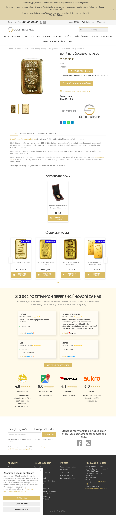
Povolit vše (21, 498)
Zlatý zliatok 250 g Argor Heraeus (45, 263)
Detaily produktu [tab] (27, 133)
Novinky (16, 36)
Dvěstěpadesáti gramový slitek (23, 139)
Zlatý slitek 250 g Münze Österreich (70, 263)
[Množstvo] (62, 71)
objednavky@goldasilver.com (96, 488)
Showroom (106, 36)
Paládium (56, 36)
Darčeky (68, 36)
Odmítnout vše (21, 509)
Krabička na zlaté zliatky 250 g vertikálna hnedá (58, 207)
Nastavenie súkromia (67, 478)
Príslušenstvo (82, 36)
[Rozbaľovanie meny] (77, 22)
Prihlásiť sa (64, 470)
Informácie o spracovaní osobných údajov (18, 490)
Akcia (6, 36)
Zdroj (22, 333)
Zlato (25, 36)
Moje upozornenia (66, 475)
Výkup (95, 36)
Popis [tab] (14, 133)
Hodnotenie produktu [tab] (47, 133)
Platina (46, 36)
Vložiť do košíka (80, 71)
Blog (70, 41)
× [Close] (113, 10)
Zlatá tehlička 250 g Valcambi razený (95, 263)
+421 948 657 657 (30, 22)
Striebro (35, 36)
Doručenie (38, 467)
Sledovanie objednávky (68, 467)
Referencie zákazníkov (54, 41)
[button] (58, 282)
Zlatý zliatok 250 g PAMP (21, 262)
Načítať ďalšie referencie (58, 365)
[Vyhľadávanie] (93, 29)
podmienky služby (25, 449)
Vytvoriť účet (64, 472)
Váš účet (64, 463)
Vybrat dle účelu (21, 503)
